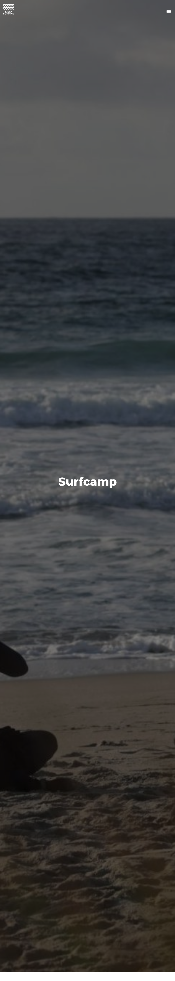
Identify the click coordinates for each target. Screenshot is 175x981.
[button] (168, 11)
